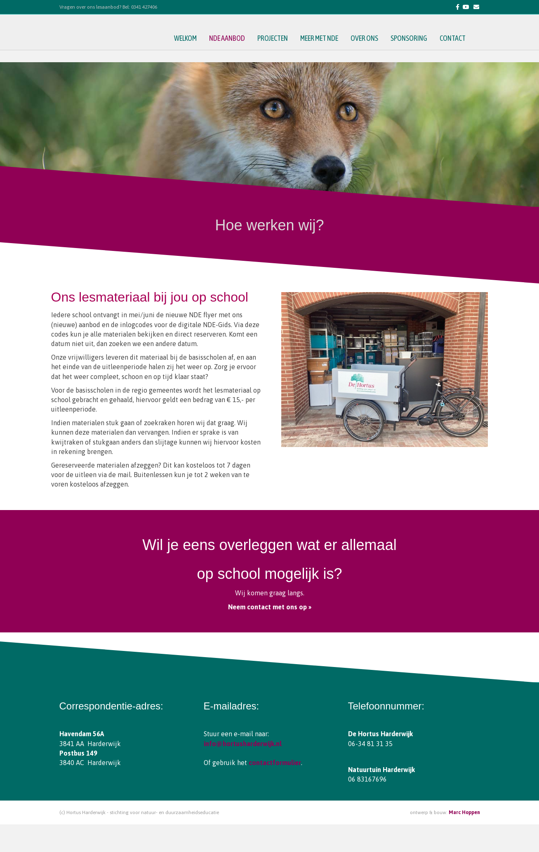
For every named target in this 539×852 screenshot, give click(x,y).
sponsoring (417, 51)
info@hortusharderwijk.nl (243, 743)
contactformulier (275, 762)
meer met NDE (327, 51)
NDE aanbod (235, 51)
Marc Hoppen (464, 812)
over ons (372, 51)
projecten (281, 51)
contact (461, 51)
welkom (193, 51)
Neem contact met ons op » (269, 607)
